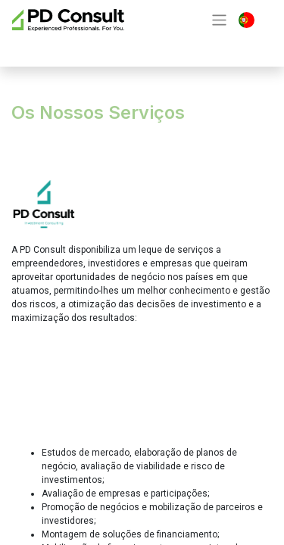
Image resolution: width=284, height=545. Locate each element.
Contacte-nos (73, 47)
